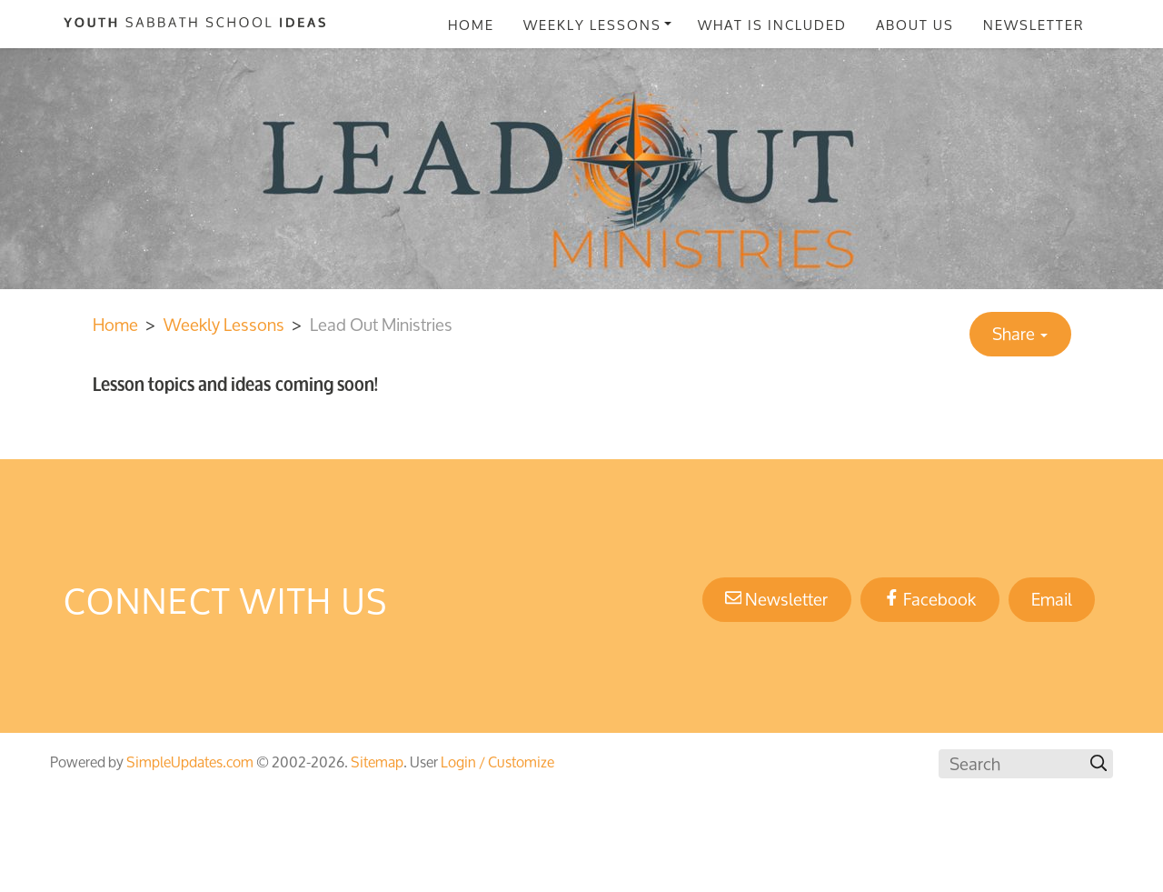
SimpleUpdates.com (189, 762)
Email (1051, 599)
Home (471, 24)
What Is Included (772, 24)
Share (1020, 333)
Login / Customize (497, 762)
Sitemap (377, 762)
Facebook (930, 599)
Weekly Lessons (592, 24)
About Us (915, 24)
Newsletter (1034, 24)
